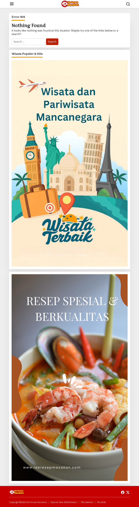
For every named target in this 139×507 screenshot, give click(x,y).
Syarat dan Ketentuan (64, 502)
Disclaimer (87, 502)
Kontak (101, 502)
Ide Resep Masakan (37, 502)
